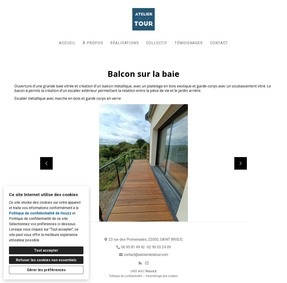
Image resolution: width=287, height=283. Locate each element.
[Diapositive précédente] (46, 163)
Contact (219, 43)
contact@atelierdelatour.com (146, 255)
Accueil (67, 43)
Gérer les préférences (46, 270)
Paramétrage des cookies (162, 276)
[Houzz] (140, 263)
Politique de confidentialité (125, 276)
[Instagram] (147, 263)
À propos (93, 43)
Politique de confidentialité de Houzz (40, 213)
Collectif (156, 43)
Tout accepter (46, 250)
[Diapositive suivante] (240, 163)
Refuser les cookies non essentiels (46, 260)
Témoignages (189, 43)
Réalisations (124, 43)
